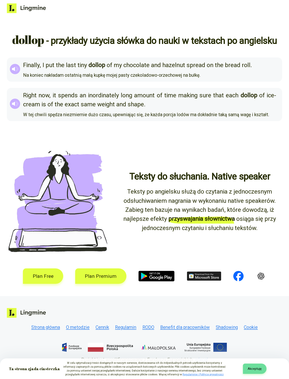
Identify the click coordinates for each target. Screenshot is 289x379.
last (71, 65)
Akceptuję (255, 369)
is (44, 104)
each (232, 95)
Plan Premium (101, 276)
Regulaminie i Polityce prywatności (203, 374)
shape (136, 104)
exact (72, 104)
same (88, 104)
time (170, 95)
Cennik (102, 327)
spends (68, 95)
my (118, 65)
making (188, 95)
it (54, 95)
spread (196, 65)
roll (246, 65)
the (60, 65)
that (218, 95)
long (126, 95)
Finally (31, 65)
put (50, 65)
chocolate (136, 65)
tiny (82, 65)
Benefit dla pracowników (185, 327)
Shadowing (227, 327)
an (83, 95)
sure (205, 95)
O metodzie (78, 327)
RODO (148, 327)
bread (232, 65)
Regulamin (125, 327)
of (109, 65)
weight (106, 104)
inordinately (103, 95)
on (210, 65)
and (156, 65)
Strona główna (45, 327)
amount (144, 95)
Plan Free (43, 276)
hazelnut (173, 65)
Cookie (251, 327)
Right (30, 95)
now (44, 95)
